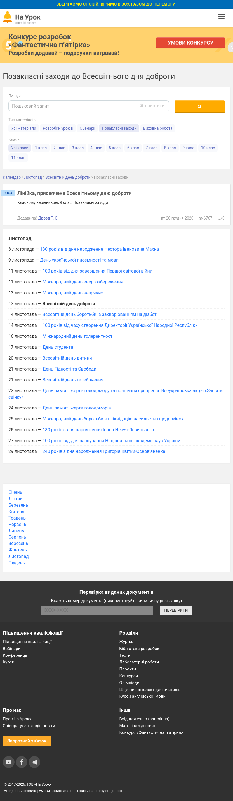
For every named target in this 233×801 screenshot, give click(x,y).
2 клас (59, 148)
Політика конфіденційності (100, 791)
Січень (15, 492)
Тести (125, 655)
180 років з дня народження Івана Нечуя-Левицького (98, 429)
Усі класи (19, 148)
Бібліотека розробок (139, 648)
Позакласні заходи (119, 128)
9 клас (188, 148)
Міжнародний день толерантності (78, 336)
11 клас (18, 157)
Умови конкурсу (190, 43)
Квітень (16, 511)
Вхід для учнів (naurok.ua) (144, 718)
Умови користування (57, 791)
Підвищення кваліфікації (27, 641)
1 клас (41, 148)
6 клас (133, 148)
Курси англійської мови (142, 696)
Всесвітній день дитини (67, 358)
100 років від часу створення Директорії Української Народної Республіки (120, 325)
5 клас (115, 148)
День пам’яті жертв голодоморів (77, 408)
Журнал (127, 641)
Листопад (18, 556)
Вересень (18, 543)
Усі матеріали (23, 128)
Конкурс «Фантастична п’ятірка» (151, 732)
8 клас (170, 148)
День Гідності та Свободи (69, 369)
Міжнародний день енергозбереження (83, 282)
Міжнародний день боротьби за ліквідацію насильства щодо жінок (113, 419)
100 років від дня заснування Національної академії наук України (111, 440)
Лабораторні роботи (139, 662)
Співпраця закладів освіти (29, 725)
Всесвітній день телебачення (73, 380)
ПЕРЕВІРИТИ (176, 610)
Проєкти (127, 669)
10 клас (208, 148)
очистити (152, 105)
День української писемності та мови (79, 260)
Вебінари (11, 648)
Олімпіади (129, 682)
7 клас (151, 148)
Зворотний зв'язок (26, 741)
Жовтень (17, 550)
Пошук (14, 96)
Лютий (15, 498)
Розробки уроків (58, 128)
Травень (17, 518)
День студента (58, 347)
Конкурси (128, 675)
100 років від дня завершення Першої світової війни (97, 271)
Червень (17, 524)
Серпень (17, 537)
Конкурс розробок (49, 40)
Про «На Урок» (17, 718)
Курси (8, 662)
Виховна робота (157, 128)
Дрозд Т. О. (48, 218)
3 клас (78, 148)
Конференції (15, 655)
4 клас (96, 148)
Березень (18, 505)
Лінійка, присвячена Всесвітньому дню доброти (74, 193)
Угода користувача (20, 791)
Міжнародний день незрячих (73, 292)
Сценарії (87, 128)
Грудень (16, 562)
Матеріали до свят (137, 725)
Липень (16, 530)
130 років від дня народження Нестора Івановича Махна (99, 249)
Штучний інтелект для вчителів (150, 689)
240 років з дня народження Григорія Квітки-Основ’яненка (104, 451)
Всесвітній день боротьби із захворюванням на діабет (100, 314)
